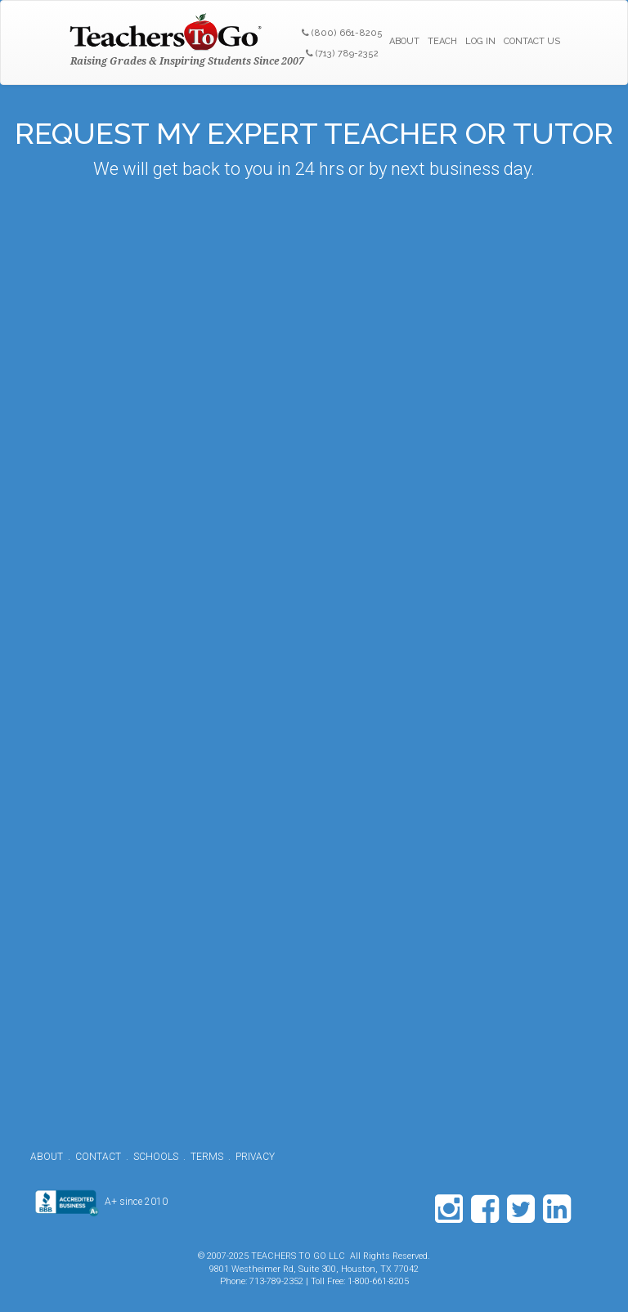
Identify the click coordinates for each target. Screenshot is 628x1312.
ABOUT (404, 41)
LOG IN (480, 41)
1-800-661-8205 (378, 1281)
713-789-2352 (276, 1281)
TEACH (442, 41)
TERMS (207, 1156)
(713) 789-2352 (342, 53)
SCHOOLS (155, 1156)
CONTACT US (532, 41)
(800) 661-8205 (342, 33)
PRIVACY (255, 1156)
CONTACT (98, 1156)
